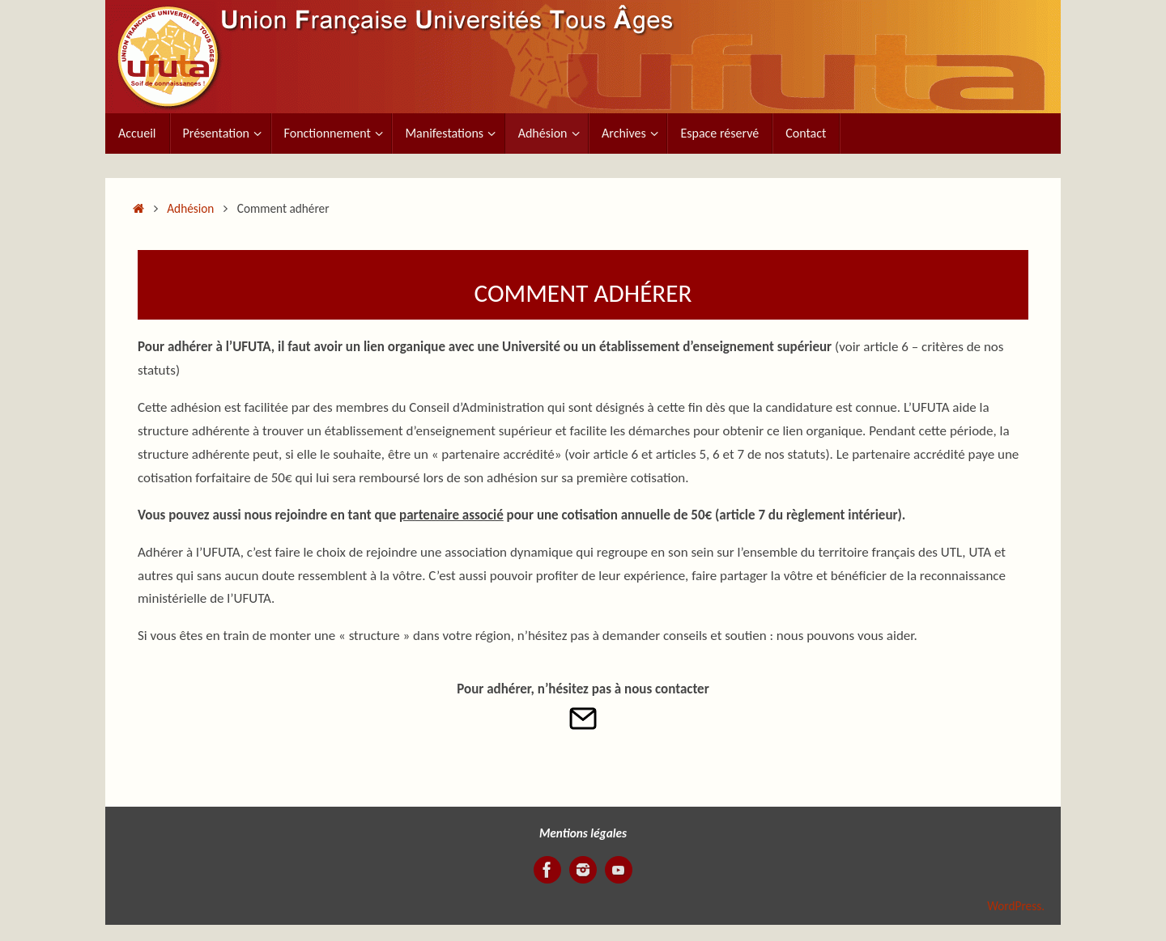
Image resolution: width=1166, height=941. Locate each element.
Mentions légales (583, 833)
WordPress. (1016, 905)
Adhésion (190, 208)
